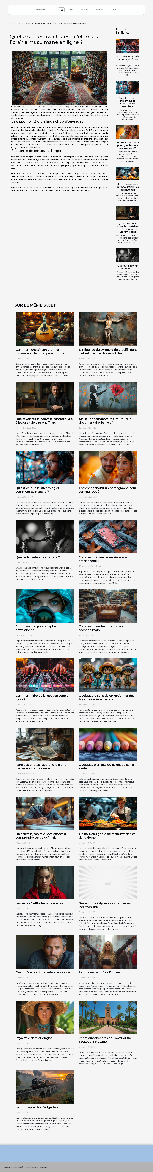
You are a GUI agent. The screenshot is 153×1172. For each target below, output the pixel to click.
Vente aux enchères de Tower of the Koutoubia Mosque (105, 1039)
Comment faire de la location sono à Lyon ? (127, 59)
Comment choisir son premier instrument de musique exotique (40, 351)
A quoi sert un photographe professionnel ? (36, 628)
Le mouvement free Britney (99, 972)
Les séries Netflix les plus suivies (39, 903)
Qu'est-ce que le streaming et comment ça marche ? (127, 102)
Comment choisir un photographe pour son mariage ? (128, 145)
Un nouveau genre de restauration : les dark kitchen (128, 187)
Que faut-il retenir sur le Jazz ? (127, 267)
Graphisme (100, 9)
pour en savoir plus (67, 141)
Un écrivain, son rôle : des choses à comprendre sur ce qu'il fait (41, 835)
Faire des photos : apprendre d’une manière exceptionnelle (41, 766)
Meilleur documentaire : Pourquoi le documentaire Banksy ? (105, 420)
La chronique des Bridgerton (37, 1107)
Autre (113, 9)
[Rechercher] (45, 9)
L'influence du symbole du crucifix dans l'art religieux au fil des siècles (108, 351)
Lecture (84, 9)
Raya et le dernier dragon (34, 1038)
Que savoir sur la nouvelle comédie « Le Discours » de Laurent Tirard (127, 227)
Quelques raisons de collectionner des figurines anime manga (106, 697)
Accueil (13, 23)
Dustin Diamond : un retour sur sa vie (43, 972)
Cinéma (71, 9)
